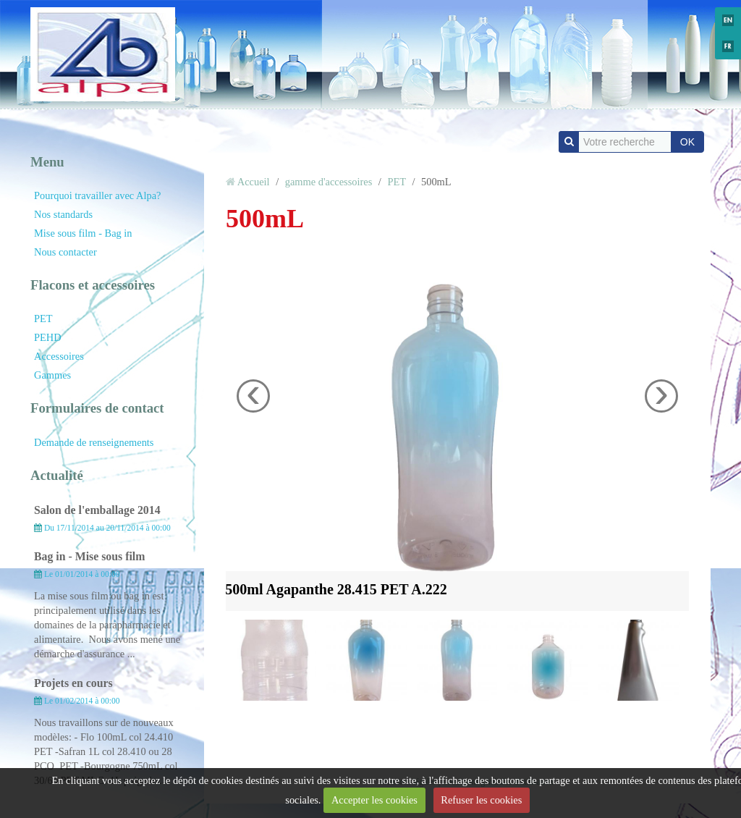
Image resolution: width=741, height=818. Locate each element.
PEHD (48, 337)
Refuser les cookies (481, 800)
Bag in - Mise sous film (89, 556)
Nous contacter (65, 252)
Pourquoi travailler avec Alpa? (97, 195)
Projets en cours (73, 683)
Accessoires (59, 356)
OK (687, 142)
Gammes (52, 375)
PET (43, 318)
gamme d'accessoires (328, 181)
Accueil (253, 181)
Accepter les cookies (374, 800)
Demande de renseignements (93, 442)
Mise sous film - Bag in (83, 233)
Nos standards (63, 214)
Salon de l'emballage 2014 (97, 510)
